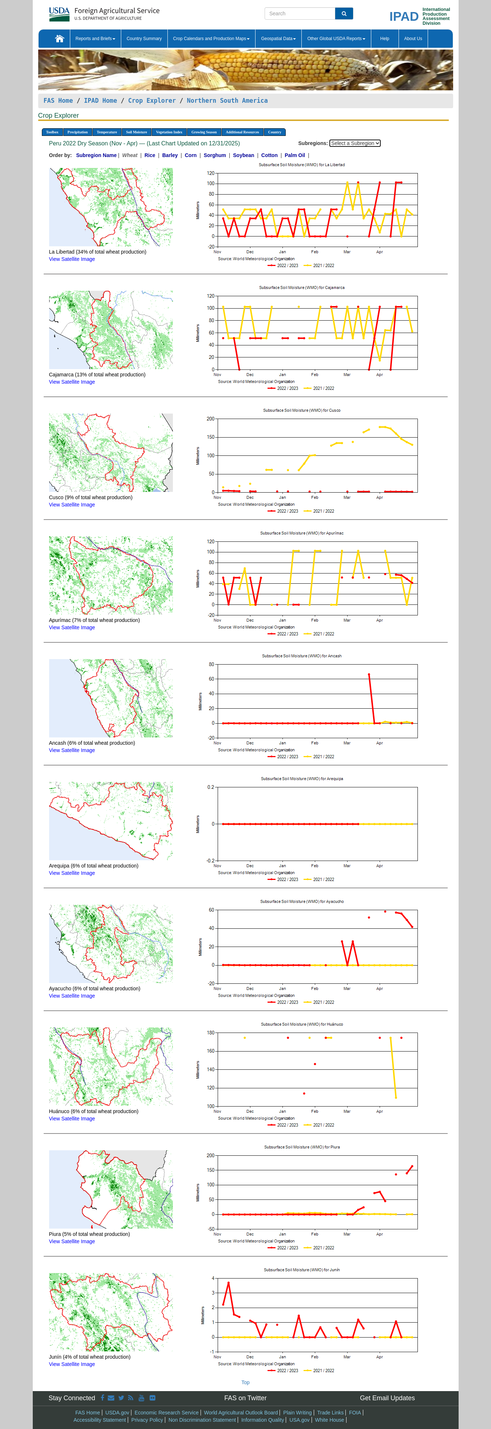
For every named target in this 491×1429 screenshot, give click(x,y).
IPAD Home (100, 100)
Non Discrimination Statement (202, 1420)
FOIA (355, 1413)
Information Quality (262, 1420)
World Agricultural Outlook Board (241, 1413)
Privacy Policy (147, 1420)
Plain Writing (297, 1413)
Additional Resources (242, 132)
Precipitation (78, 132)
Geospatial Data (278, 38)
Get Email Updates (387, 1398)
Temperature (107, 132)
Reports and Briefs (95, 38)
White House (329, 1420)
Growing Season (204, 132)
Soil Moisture (136, 132)
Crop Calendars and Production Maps (211, 38)
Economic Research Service (167, 1413)
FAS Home (58, 100)
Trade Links (330, 1413)
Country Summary (144, 38)
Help (385, 38)
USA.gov (299, 1420)
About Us (413, 38)
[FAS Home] (86, 11)
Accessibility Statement (100, 1420)
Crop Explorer (152, 100)
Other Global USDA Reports (336, 38)
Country (274, 132)
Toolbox (52, 132)
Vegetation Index (169, 132)
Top (245, 1382)
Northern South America (227, 100)
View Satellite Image (72, 259)
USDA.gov (117, 1413)
